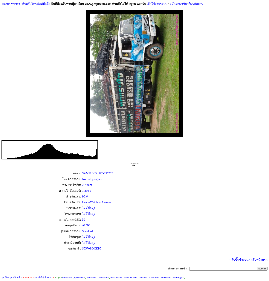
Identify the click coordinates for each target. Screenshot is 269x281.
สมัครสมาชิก (178, 3)
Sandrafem (67, 277)
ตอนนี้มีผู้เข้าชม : (44, 277)
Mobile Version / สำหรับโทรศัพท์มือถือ (26, 3)
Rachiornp (154, 277)
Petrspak (143, 277)
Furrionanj (166, 277)
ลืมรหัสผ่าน (195, 3)
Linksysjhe (103, 277)
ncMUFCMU (130, 277)
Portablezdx (116, 277)
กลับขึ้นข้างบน (239, 259)
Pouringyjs (178, 277)
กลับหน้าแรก (259, 259)
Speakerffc (79, 277)
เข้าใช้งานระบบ (156, 3)
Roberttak (91, 277)
